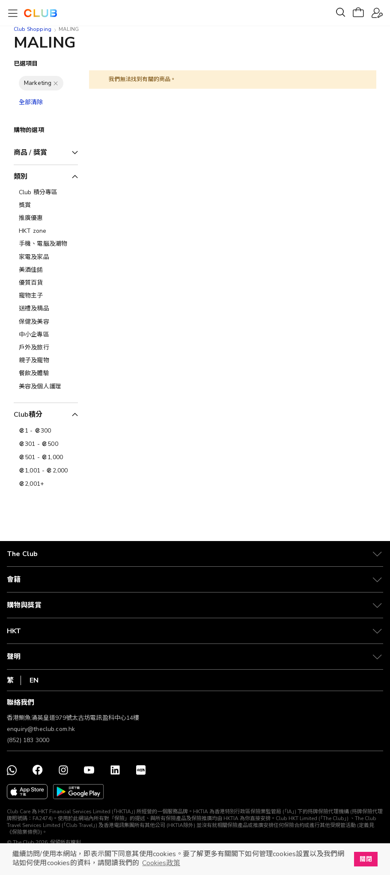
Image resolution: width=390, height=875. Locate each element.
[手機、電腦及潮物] (46, 244)
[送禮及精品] (46, 309)
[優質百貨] (46, 283)
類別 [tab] (20, 176)
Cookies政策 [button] (161, 863)
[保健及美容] (46, 322)
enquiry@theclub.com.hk (41, 729)
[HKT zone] (46, 231)
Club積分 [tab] (28, 414)
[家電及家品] (46, 257)
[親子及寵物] (46, 360)
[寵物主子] (46, 296)
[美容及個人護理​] (46, 387)
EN (34, 680)
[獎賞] (46, 205)
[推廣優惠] (46, 218)
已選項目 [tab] (26, 64)
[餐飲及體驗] (46, 373)
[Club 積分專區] (46, 192)
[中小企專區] (46, 335)
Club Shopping (32, 29)
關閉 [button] (366, 859)
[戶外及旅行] (46, 348)
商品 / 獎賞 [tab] (30, 152)
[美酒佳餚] (46, 270)
